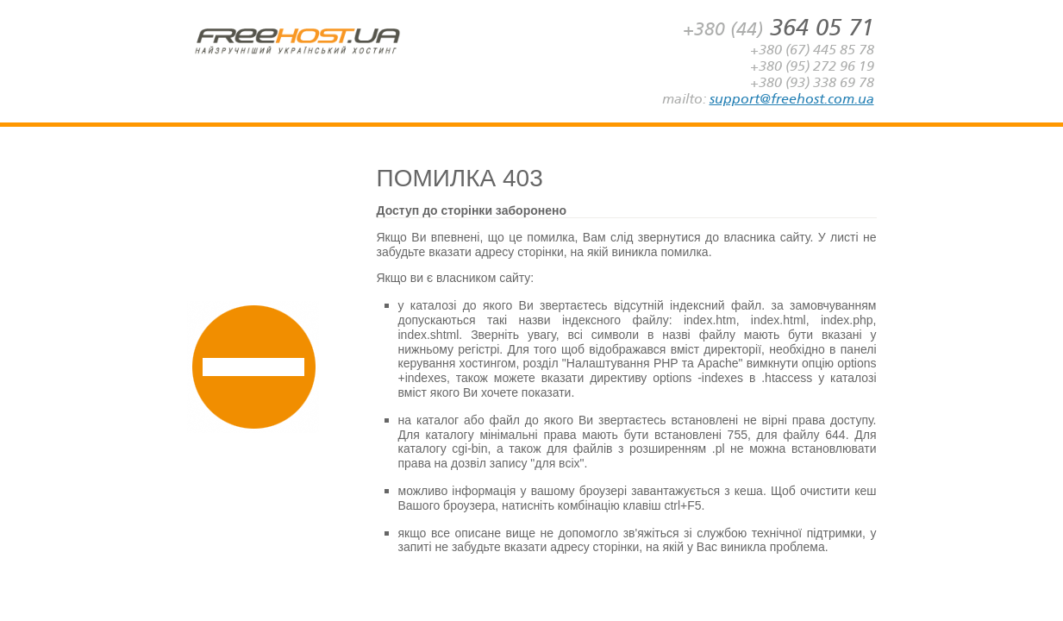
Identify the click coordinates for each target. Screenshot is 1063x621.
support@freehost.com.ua (792, 99)
